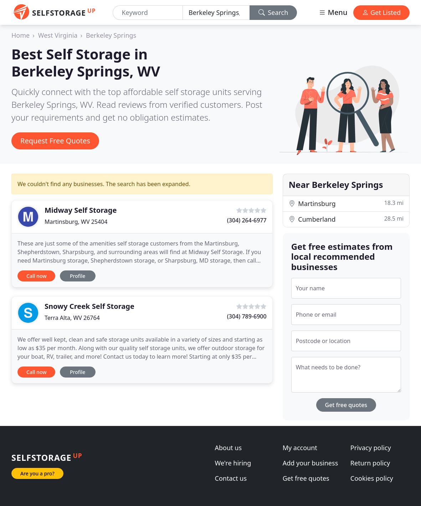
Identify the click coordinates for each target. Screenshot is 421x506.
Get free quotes (346, 405)
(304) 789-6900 (247, 316)
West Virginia (58, 35)
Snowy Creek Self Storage (89, 306)
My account (300, 447)
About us (228, 447)
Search (273, 12)
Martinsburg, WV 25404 (76, 222)
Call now (36, 276)
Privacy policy (370, 447)
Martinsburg (346, 203)
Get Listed (381, 12)
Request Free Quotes (55, 141)
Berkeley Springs (111, 35)
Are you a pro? (37, 473)
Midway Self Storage (81, 210)
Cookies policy (371, 478)
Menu (333, 12)
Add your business (310, 463)
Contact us (231, 478)
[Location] (216, 12)
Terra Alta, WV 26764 (72, 318)
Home (20, 35)
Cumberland (346, 219)
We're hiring (233, 463)
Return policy (370, 463)
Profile (77, 276)
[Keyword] (148, 12)
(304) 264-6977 (247, 220)
